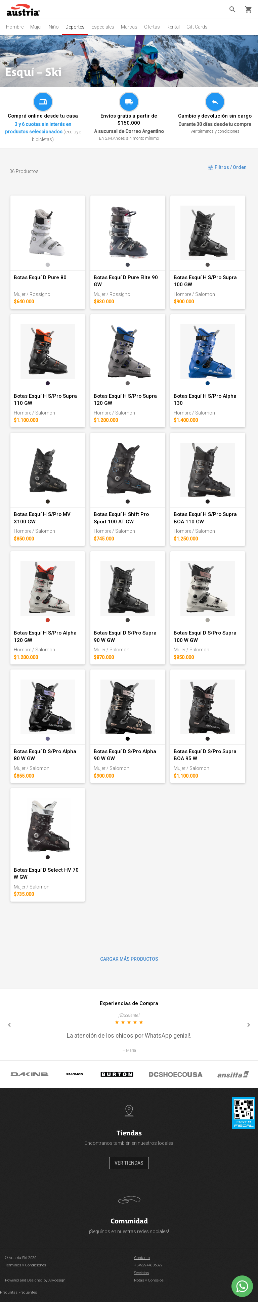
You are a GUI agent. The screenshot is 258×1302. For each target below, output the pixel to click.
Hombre (15, 27)
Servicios (141, 1273)
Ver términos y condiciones (215, 131)
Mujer (36, 27)
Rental (173, 27)
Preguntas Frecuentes (18, 1292)
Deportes (75, 27)
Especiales (102, 27)
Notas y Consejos (149, 1280)
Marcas (129, 27)
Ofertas (152, 27)
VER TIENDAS (129, 1163)
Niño (54, 27)
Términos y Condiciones (25, 1265)
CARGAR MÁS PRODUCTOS (129, 959)
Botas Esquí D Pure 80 (40, 277)
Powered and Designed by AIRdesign (35, 1280)
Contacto (142, 1258)
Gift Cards (197, 27)
